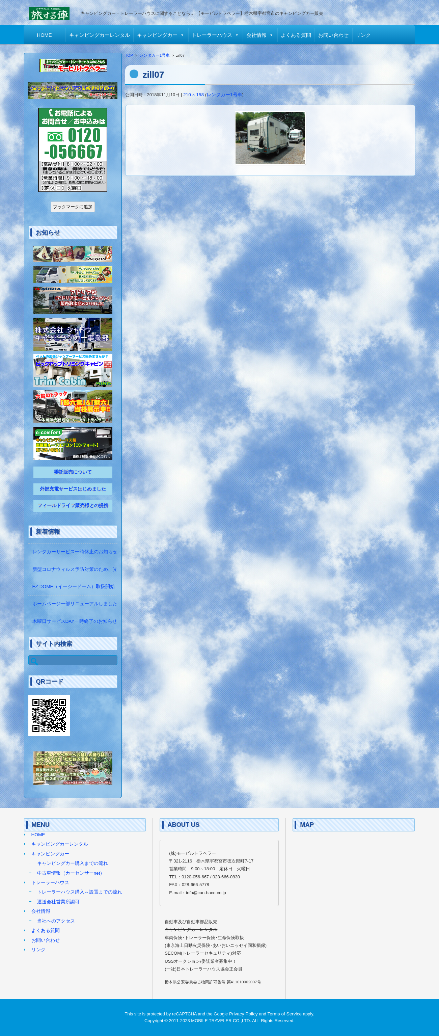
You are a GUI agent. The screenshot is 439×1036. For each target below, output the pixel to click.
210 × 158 (193, 94)
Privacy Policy (243, 1013)
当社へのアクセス (56, 921)
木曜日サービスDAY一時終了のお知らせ (74, 621)
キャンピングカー (157, 35)
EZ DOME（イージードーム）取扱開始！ (75, 586)
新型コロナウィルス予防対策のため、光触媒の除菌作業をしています (105, 569)
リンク (363, 35)
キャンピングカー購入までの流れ (72, 863)
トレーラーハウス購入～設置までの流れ (79, 892)
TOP (129, 55)
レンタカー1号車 (154, 55)
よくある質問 (296, 35)
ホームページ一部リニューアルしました (74, 603)
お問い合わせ (334, 35)
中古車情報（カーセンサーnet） (71, 873)
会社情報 (257, 35)
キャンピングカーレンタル (100, 35)
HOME (44, 35)
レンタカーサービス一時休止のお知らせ (74, 551)
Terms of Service (285, 1013)
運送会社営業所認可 (58, 901)
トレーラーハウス (212, 35)
